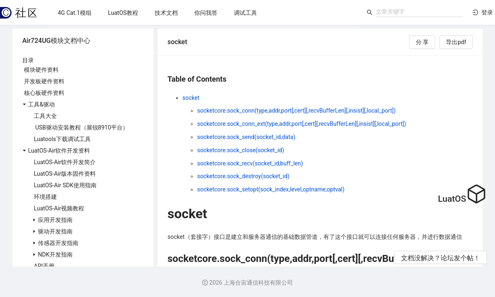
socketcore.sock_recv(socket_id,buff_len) (250, 163)
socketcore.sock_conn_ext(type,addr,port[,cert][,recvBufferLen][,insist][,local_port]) (301, 123)
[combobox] (419, 11)
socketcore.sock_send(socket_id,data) (246, 137)
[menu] (206, 12)
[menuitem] (75, 12)
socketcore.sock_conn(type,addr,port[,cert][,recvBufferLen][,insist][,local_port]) (296, 110)
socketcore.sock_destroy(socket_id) (243, 176)
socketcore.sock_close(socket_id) (240, 150)
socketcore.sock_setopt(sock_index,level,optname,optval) (270, 189)
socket (191, 97)
